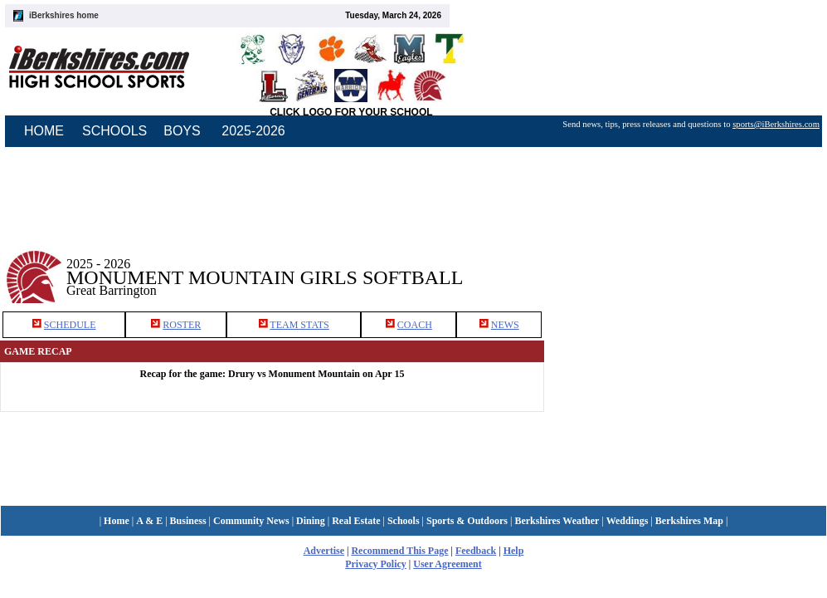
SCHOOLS (114, 131)
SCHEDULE (70, 325)
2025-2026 (253, 131)
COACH (414, 325)
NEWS (505, 325)
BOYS (181, 131)
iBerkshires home (64, 15)
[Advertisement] (686, 265)
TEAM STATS (299, 325)
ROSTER (182, 325)
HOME (44, 131)
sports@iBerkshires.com (776, 124)
